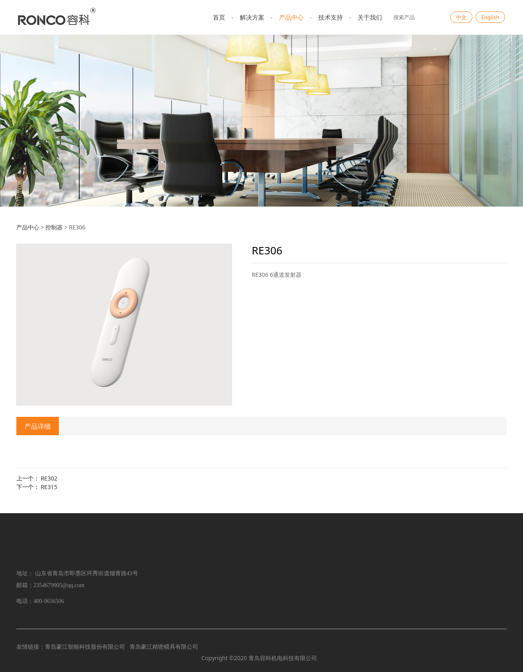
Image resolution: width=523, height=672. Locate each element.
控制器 (54, 227)
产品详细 (38, 426)
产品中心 (291, 17)
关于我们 (370, 17)
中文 (461, 17)
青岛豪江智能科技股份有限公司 (85, 646)
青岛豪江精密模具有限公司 (164, 646)
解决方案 (252, 17)
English (490, 17)
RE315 (49, 487)
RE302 (49, 478)
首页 (219, 17)
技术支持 (330, 17)
